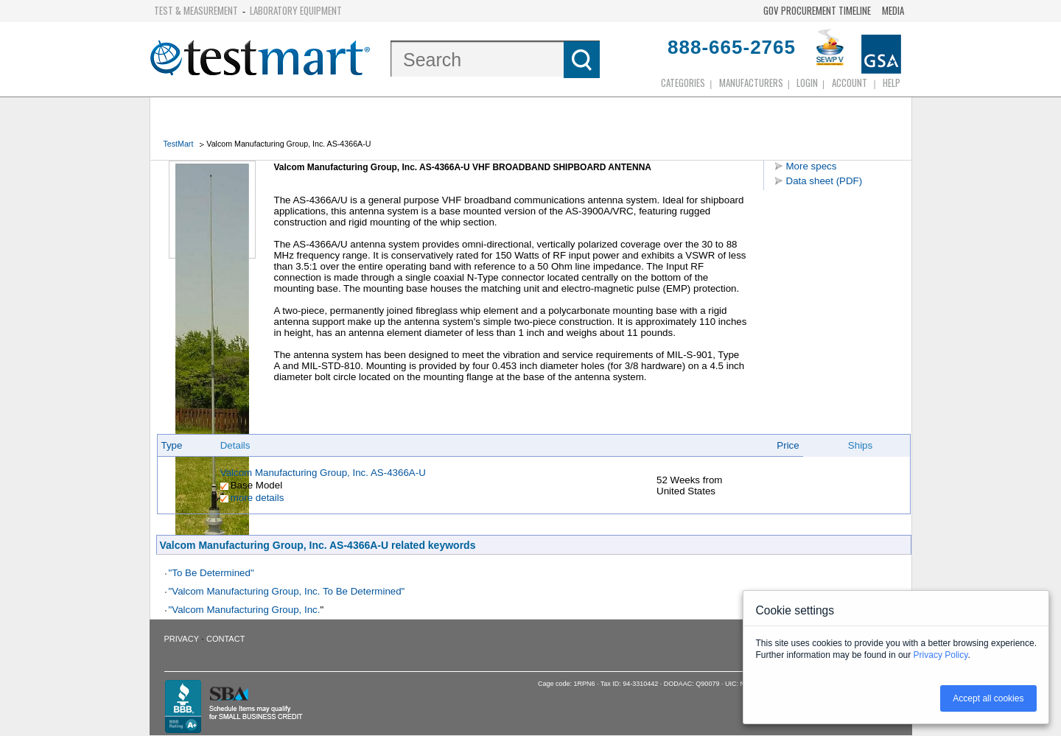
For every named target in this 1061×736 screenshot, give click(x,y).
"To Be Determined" (211, 572)
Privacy (181, 638)
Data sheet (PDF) (824, 180)
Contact (225, 638)
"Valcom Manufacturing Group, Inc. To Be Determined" (287, 591)
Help (891, 82)
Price (788, 445)
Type (172, 445)
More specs (811, 166)
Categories (683, 82)
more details (257, 497)
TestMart (179, 143)
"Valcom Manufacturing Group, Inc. (245, 609)
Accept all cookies (988, 698)
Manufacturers (751, 82)
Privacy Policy (941, 655)
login (807, 82)
